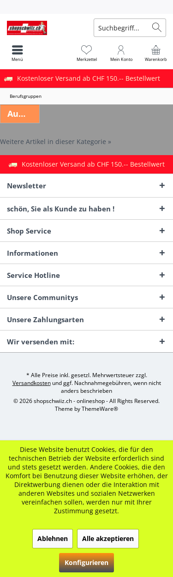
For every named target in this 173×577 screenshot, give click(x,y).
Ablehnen (52, 538)
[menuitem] (86, 7)
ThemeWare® (100, 409)
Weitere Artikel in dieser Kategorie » (55, 141)
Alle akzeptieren (108, 538)
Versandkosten (31, 383)
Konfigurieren (86, 562)
